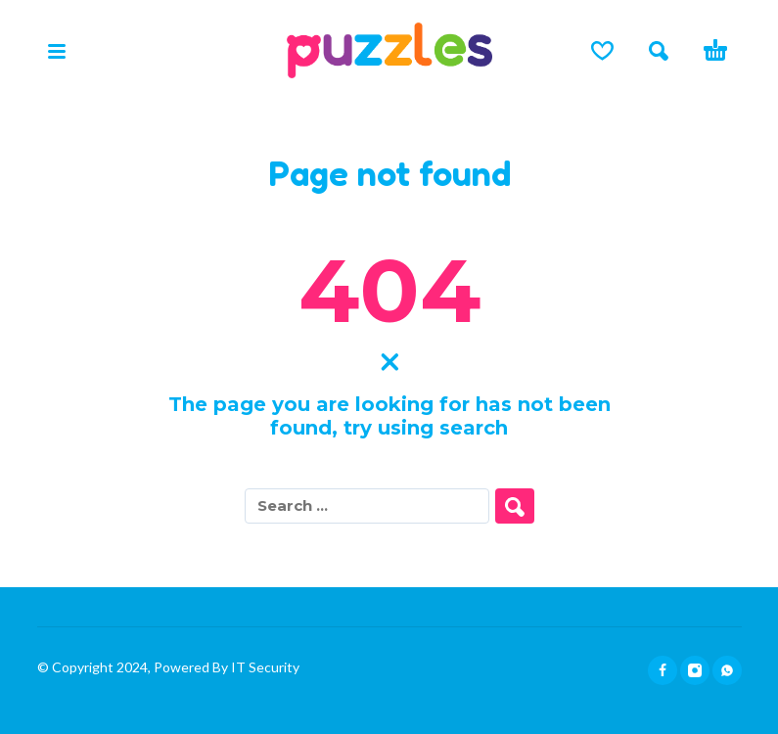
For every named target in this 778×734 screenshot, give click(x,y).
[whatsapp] (727, 670)
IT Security (263, 667)
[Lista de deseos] (602, 51)
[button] (56, 50)
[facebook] (662, 670)
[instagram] (694, 670)
